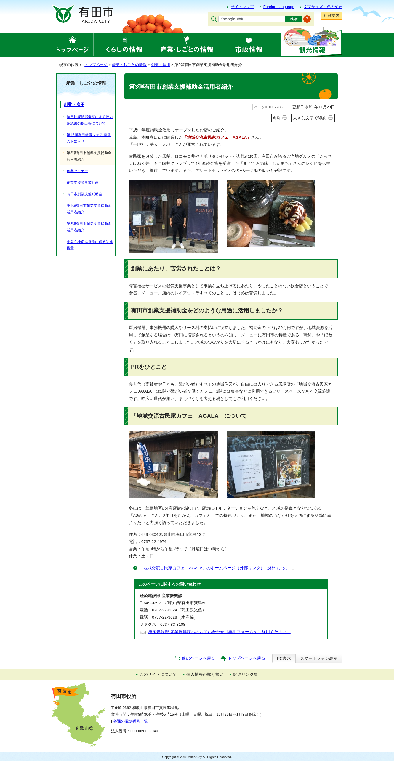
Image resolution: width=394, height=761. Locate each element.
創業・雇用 (160, 64)
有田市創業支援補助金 (84, 194)
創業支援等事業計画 (83, 182)
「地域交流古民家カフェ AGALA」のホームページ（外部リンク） (216, 568)
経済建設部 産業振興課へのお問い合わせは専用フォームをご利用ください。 (219, 632)
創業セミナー (77, 171)
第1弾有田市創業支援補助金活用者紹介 (89, 209)
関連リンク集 (245, 674)
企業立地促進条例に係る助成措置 (90, 245)
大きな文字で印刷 (309, 117)
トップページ (96, 64)
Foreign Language (278, 6)
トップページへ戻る (246, 658)
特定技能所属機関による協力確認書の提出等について (90, 120)
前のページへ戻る (198, 658)
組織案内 (331, 15)
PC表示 (284, 658)
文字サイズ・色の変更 (323, 6)
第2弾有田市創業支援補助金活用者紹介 (89, 227)
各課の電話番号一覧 (130, 721)
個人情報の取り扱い (205, 674)
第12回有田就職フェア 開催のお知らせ (89, 138)
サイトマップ (242, 6)
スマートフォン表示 (318, 658)
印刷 (276, 118)
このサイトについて (158, 674)
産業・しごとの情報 (129, 64)
